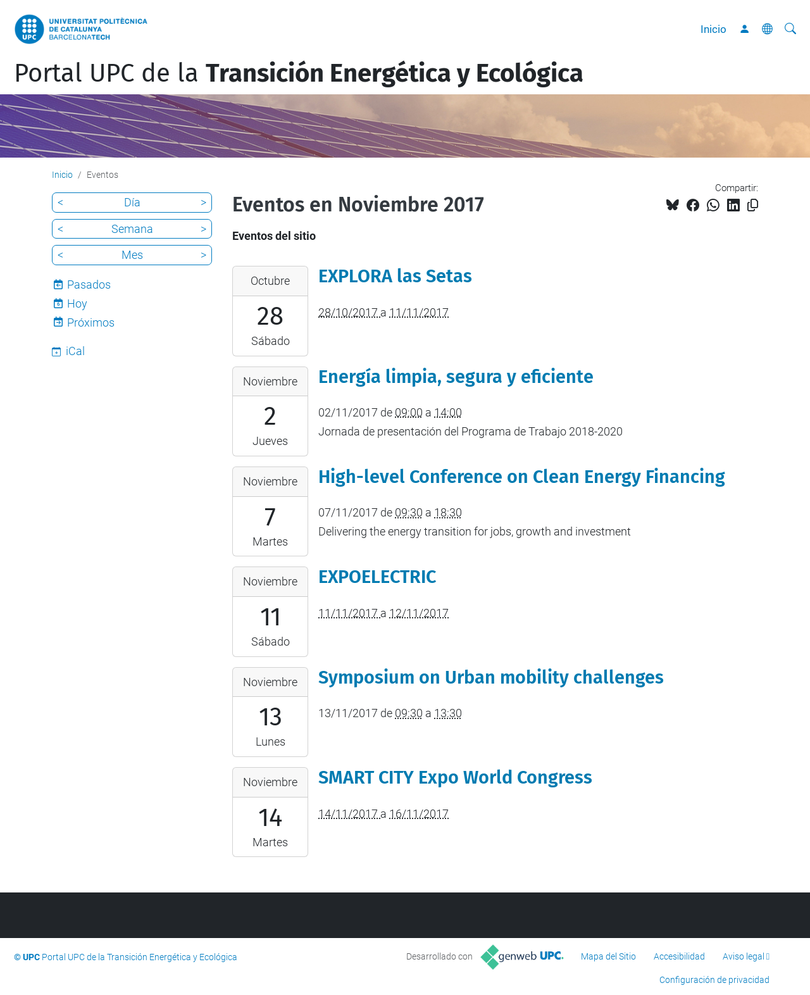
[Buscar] (790, 29)
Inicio (713, 29)
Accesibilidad (679, 956)
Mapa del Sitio (608, 956)
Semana (132, 228)
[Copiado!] (752, 205)
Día (132, 202)
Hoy (77, 303)
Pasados (89, 284)
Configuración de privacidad (714, 980)
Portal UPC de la (298, 73)
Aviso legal (743, 956)
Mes (132, 254)
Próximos (91, 322)
